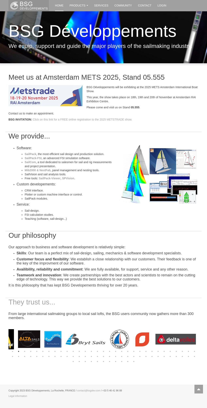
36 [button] (37, 356)
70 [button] (116, 361)
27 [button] (170, 351)
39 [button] (55, 356)
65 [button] (85, 361)
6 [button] (43, 351)
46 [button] (97, 356)
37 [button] (43, 356)
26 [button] (164, 351)
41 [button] (67, 356)
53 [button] (140, 356)
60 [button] (182, 356)
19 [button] (122, 351)
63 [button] (73, 361)
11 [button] (73, 351)
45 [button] (91, 356)
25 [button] (158, 351)
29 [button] (182, 351)
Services (101, 5)
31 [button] (194, 351)
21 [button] (134, 351)
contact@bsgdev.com (88, 390)
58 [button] (170, 356)
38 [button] (49, 356)
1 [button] (13, 351)
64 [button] (79, 361)
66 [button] (91, 361)
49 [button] (116, 356)
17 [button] (110, 351)
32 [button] (13, 356)
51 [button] (128, 356)
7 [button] (49, 351)
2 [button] (19, 351)
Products (79, 5)
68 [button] (103, 361)
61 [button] (188, 356)
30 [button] (188, 351)
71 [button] (122, 361)
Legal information (17, 396)
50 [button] (122, 356)
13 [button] (85, 351)
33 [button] (19, 356)
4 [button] (31, 351)
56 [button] (158, 356)
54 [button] (146, 356)
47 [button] (103, 356)
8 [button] (55, 351)
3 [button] (25, 351)
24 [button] (152, 351)
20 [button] (128, 351)
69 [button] (110, 361)
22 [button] (140, 351)
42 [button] (73, 356)
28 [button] (176, 351)
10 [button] (67, 351)
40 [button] (61, 356)
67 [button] (97, 361)
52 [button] (134, 356)
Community (123, 5)
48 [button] (110, 356)
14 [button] (91, 351)
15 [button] (97, 351)
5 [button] (37, 351)
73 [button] (134, 361)
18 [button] (116, 351)
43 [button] (79, 356)
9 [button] (61, 351)
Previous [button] (5, 339)
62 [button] (194, 356)
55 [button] (152, 356)
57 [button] (164, 356)
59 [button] (176, 356)
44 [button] (85, 356)
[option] (20, 339)
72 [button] (128, 361)
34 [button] (25, 356)
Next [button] (202, 339)
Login (161, 5)
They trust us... (31, 302)
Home (59, 5)
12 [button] (79, 351)
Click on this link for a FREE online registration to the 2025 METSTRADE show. (82, 119)
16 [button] (103, 351)
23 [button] (146, 351)
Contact (144, 5)
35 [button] (31, 356)
